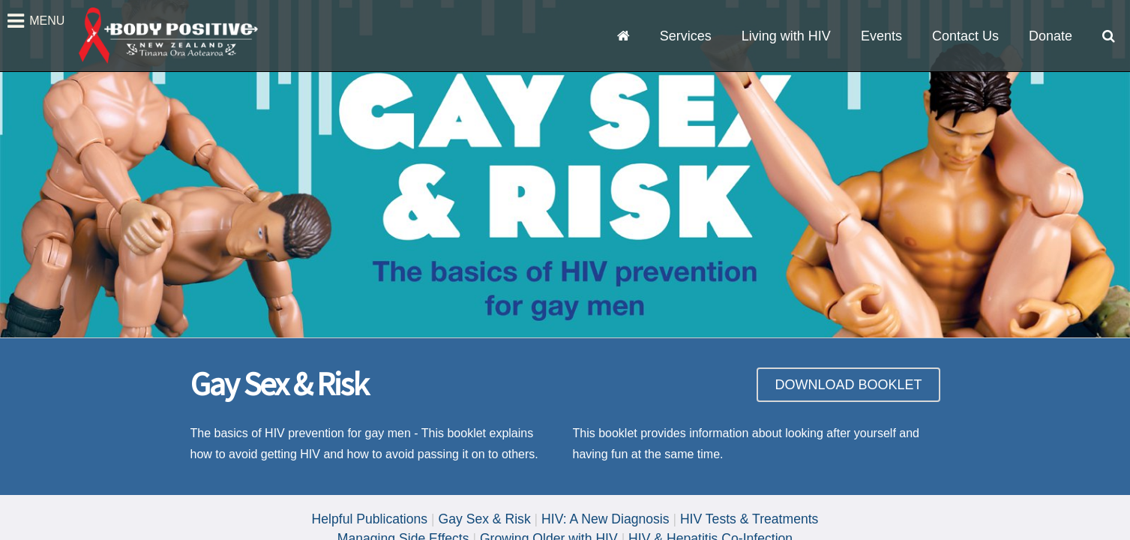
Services (686, 36)
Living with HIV (786, 36)
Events (881, 36)
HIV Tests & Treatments (749, 519)
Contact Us (965, 36)
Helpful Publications (370, 519)
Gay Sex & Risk (485, 519)
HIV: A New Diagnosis (605, 519)
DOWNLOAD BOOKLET (848, 384)
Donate (1050, 36)
